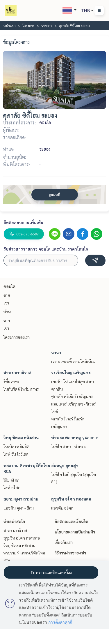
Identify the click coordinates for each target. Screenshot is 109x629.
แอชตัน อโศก (62, 507)
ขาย (6, 295)
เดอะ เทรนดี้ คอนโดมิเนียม (73, 361)
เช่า (6, 302)
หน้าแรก (9, 25)
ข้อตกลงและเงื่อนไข (71, 521)
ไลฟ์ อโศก (11, 487)
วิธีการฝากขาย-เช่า (70, 552)
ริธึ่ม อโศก (11, 480)
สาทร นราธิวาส (17, 372)
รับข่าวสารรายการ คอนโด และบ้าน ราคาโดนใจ (45, 248)
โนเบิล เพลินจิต (16, 446)
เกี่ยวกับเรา (64, 542)
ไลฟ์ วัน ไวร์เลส (15, 454)
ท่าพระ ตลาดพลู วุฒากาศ (75, 437)
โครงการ (28, 25)
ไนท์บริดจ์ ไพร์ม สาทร (21, 389)
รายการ (46, 25)
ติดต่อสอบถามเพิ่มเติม (23, 222)
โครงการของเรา (16, 337)
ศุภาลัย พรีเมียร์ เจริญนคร (72, 396)
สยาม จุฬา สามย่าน (20, 498)
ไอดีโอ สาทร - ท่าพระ (68, 446)
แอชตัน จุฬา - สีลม (18, 507)
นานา (56, 352)
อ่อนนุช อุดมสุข (64, 465)
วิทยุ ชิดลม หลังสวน (21, 437)
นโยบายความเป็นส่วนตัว (75, 531)
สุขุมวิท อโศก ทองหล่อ (71, 498)
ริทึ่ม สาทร (11, 381)
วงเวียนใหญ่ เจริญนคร (71, 372)
